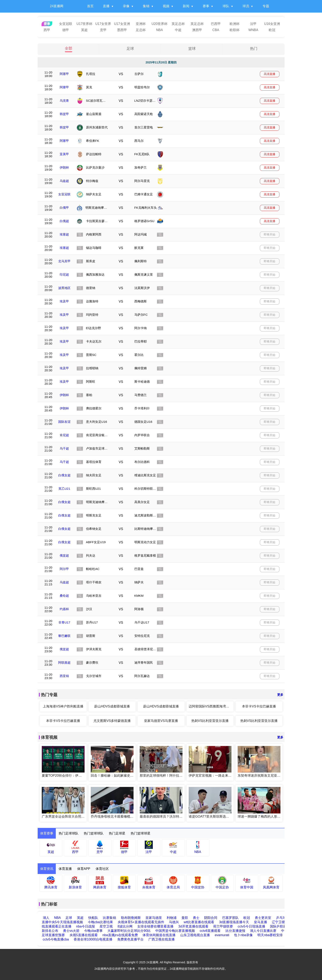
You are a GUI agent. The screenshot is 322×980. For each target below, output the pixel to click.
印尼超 (64, 274)
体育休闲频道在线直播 (159, 935)
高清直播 (269, 74)
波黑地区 (64, 288)
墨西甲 (122, 30)
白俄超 (64, 221)
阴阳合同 (210, 917)
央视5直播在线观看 (84, 935)
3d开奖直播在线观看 (193, 926)
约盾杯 (64, 609)
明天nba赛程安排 (270, 935)
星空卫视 (106, 926)
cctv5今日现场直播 (251, 926)
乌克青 (64, 100)
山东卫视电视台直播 (195, 935)
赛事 (206, 6)
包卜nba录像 (243, 935)
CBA (215, 30)
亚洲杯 (141, 24)
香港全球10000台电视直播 (93, 939)
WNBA (253, 30)
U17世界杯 (84, 24)
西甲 (47, 30)
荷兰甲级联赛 (223, 926)
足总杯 (141, 30)
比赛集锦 (109, 917)
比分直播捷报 (235, 930)
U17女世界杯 (103, 24)
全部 (68, 49)
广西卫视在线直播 (161, 939)
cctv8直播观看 (210, 930)
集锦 (146, 6)
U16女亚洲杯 (272, 24)
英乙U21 (64, 488)
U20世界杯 (159, 24)
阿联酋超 (64, 662)
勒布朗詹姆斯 (131, 917)
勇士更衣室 (263, 917)
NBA (159, 30)
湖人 (46, 917)
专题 (266, 6)
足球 (130, 49)
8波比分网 (125, 926)
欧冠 (272, 30)
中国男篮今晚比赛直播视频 (175, 930)
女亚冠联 (65, 24)
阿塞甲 (64, 74)
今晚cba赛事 (93, 930)
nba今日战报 (85, 926)
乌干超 (64, 448)
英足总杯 (178, 24)
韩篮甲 (64, 114)
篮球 (192, 49)
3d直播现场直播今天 (234, 922)
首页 (90, 6)
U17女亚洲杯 (122, 24)
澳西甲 (197, 30)
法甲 (253, 24)
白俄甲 (64, 207)
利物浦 (172, 917)
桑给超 (64, 595)
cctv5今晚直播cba (56, 939)
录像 (126, 6)
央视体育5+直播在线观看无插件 (141, 922)
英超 (84, 30)
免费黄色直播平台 (130, 939)
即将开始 (269, 234)
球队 (226, 6)
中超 (178, 30)
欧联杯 (234, 30)
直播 (106, 6)
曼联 (185, 917)
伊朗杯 (64, 167)
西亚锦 (64, 676)
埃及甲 (64, 301)
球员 (246, 6)
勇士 (196, 917)
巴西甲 (216, 24)
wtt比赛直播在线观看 (199, 922)
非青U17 (64, 622)
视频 (166, 6)
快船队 (93, 917)
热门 (253, 49)
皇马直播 (260, 922)
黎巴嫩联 (64, 635)
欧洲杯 (234, 24)
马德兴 (174, 922)
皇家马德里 (154, 917)
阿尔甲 (64, 569)
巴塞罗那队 (230, 917)
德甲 (65, 30)
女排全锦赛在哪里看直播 (155, 926)
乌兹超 (64, 181)
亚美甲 (64, 154)
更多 (280, 694)
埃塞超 (64, 234)
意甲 (103, 30)
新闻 (186, 6)
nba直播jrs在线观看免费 (120, 935)
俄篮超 (64, 555)
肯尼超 (64, 435)
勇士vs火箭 (71, 930)
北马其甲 (64, 261)
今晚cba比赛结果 (100, 922)
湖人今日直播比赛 (263, 930)
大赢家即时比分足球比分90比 (129, 930)
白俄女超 (64, 475)
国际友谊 (64, 421)
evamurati (222, 935)
